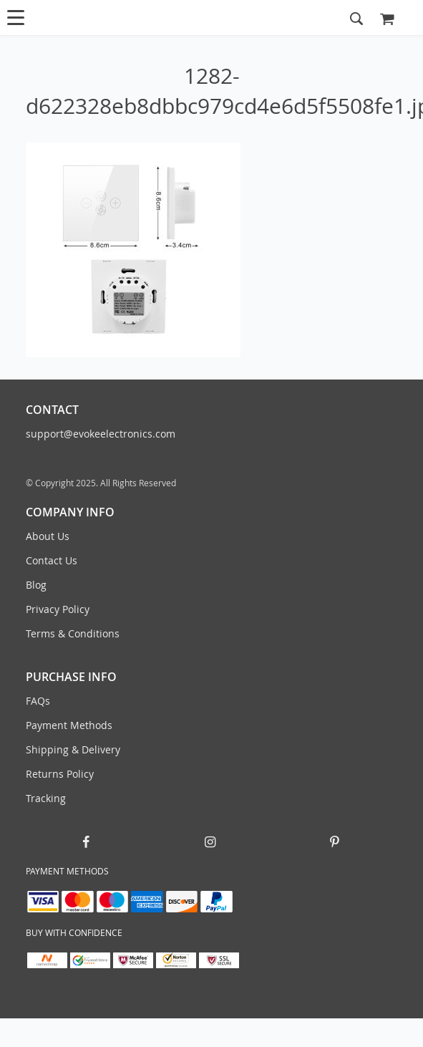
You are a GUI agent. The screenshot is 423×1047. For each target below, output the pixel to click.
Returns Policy (60, 774)
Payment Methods (69, 725)
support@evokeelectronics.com (100, 433)
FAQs (38, 701)
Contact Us (51, 560)
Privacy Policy (57, 609)
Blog (36, 585)
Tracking (46, 798)
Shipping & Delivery (73, 749)
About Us (47, 536)
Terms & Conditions (73, 633)
